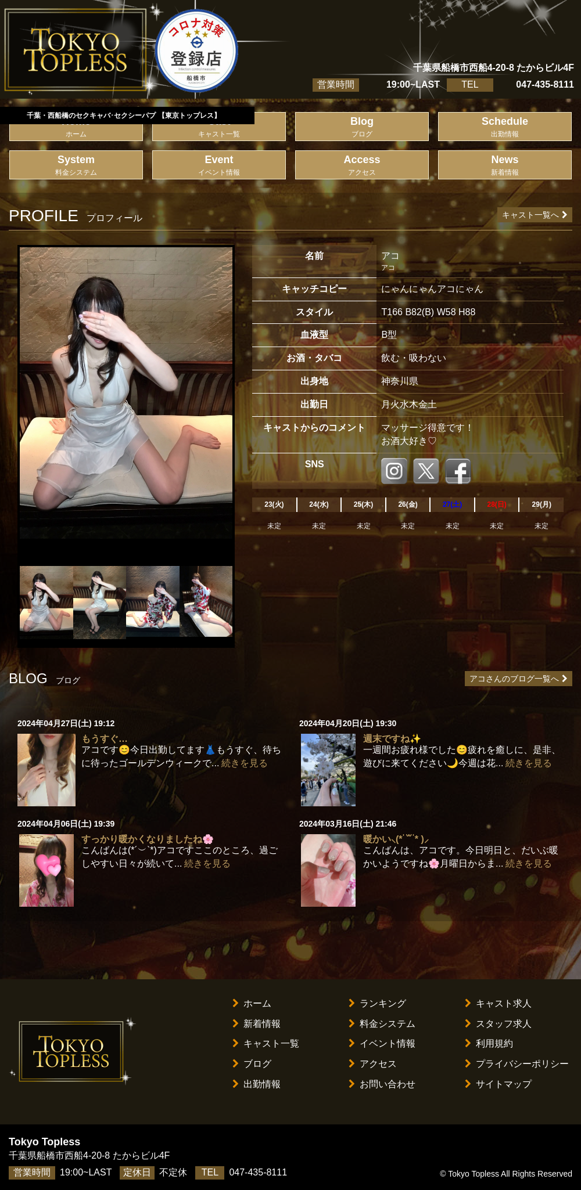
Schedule (505, 127)
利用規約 (489, 1043)
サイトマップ (498, 1084)
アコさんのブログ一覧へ (518, 678)
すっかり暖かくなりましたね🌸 (147, 839)
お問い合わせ (382, 1084)
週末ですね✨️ (392, 739)
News (505, 166)
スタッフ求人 (498, 1024)
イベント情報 (382, 1043)
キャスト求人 (498, 1003)
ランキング (377, 1003)
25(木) (363, 504)
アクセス (373, 1064)
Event (219, 166)
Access (362, 166)
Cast (219, 127)
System (76, 166)
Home (76, 127)
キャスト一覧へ (535, 214)
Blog (362, 127)
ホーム (251, 1003)
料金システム (382, 1024)
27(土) (452, 504)
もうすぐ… (104, 739)
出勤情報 (256, 1084)
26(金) (407, 504)
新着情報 (256, 1024)
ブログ (251, 1064)
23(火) (274, 504)
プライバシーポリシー (517, 1064)
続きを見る (244, 763)
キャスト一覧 (265, 1043)
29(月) (541, 504)
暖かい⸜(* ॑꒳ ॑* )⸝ (396, 839)
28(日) (496, 504)
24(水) (318, 504)
